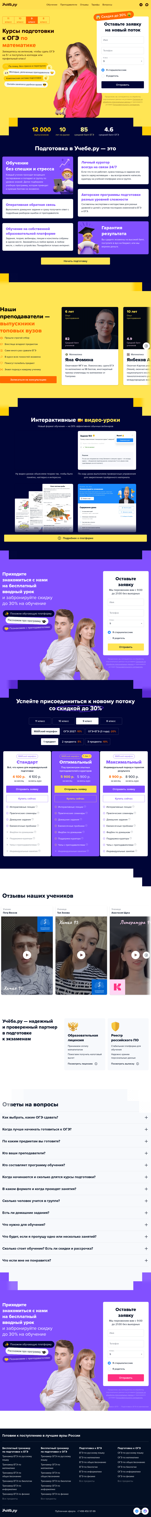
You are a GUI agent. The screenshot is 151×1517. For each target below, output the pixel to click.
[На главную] (9, 1511)
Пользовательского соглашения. (126, 105)
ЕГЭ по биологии (88, 1466)
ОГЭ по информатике (129, 1471)
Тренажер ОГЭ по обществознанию (50, 1474)
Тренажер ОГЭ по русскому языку (56, 1458)
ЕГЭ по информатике (90, 1471)
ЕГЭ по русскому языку (92, 1452)
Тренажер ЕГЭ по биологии (17, 1481)
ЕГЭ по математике (89, 1457)
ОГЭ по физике (126, 1476)
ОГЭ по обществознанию (131, 1462)
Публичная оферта (65, 1511)
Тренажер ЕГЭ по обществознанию (11, 1474)
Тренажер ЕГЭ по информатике (11, 1487)
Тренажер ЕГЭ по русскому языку (17, 1458)
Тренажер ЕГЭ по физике (16, 1494)
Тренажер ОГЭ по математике (50, 1466)
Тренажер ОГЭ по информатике (50, 1487)
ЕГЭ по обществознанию (92, 1462)
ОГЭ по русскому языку (130, 1452)
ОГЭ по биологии (127, 1466)
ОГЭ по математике (128, 1457)
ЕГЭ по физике (87, 1476)
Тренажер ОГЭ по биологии (56, 1481)
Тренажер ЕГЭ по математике (11, 1466)
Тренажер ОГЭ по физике (55, 1494)
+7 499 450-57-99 (86, 1511)
